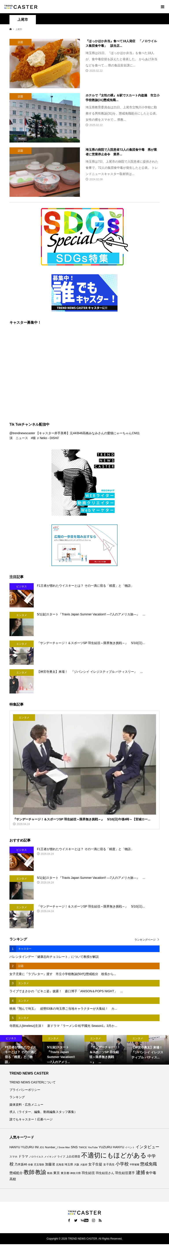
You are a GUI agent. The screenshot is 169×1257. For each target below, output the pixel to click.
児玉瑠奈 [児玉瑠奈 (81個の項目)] (39, 1164)
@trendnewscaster (22, 433)
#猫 (33, 438)
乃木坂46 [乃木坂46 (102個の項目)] (21, 1164)
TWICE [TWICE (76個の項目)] (83, 1147)
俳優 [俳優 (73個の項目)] (30, 1164)
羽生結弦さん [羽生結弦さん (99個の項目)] (105, 1173)
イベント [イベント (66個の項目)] (130, 1147)
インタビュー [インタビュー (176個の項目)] (147, 1147)
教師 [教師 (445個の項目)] (29, 1172)
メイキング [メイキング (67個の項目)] (50, 1156)
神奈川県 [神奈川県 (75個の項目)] (75, 1173)
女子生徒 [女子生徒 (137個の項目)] (95, 1164)
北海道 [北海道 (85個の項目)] (60, 1164)
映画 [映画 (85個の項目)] (49, 1173)
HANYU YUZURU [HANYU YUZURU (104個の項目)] (21, 1147)
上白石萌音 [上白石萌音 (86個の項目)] (73, 1156)
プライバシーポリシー (24, 1090)
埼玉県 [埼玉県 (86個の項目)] (68, 1164)
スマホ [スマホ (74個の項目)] (13, 1156)
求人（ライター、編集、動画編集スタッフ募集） (43, 1112)
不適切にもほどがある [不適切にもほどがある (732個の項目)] (114, 1155)
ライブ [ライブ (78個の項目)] (61, 1156)
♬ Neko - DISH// (48, 438)
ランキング (17, 1097)
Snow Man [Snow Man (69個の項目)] (64, 1147)
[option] (21, 1050)
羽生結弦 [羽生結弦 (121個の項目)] (88, 1173)
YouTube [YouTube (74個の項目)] (93, 1147)
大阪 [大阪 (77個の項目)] (76, 1164)
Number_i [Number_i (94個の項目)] (51, 1147)
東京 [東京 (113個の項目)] (56, 1173)
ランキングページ (145, 939)
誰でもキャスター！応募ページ (31, 1119)
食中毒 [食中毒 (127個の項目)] (151, 1173)
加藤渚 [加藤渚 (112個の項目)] (50, 1164)
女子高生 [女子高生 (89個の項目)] (109, 1164)
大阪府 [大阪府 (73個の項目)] (83, 1164)
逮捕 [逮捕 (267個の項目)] (140, 1172)
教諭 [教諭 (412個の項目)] (40, 1172)
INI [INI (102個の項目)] (37, 1147)
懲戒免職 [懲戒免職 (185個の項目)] (148, 1164)
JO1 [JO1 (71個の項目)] (42, 1147)
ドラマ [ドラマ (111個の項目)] (23, 1156)
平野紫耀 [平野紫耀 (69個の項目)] (134, 1164)
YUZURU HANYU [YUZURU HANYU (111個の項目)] (111, 1147)
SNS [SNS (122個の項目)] (74, 1147)
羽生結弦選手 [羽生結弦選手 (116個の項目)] (125, 1173)
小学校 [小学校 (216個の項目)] (122, 1163)
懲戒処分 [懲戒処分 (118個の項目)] (16, 1173)
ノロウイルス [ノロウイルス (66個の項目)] (36, 1156)
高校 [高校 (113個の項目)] (12, 1179)
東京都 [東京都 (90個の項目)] (65, 1173)
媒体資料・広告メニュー (26, 1104)
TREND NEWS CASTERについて (32, 1082)
